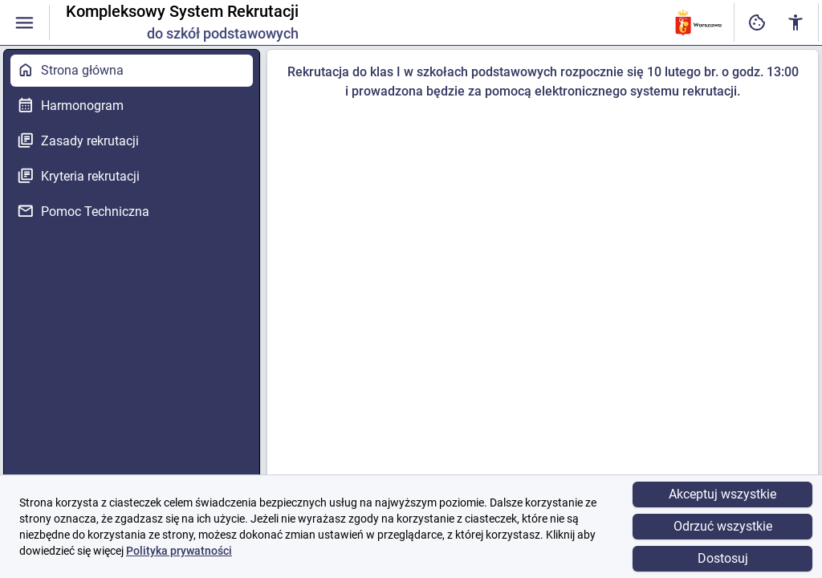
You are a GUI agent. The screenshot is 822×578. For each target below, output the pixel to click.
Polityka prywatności (179, 550)
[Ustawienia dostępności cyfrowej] (757, 23)
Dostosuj (723, 558)
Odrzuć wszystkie (722, 526)
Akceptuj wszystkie (722, 494)
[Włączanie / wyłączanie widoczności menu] (24, 23)
